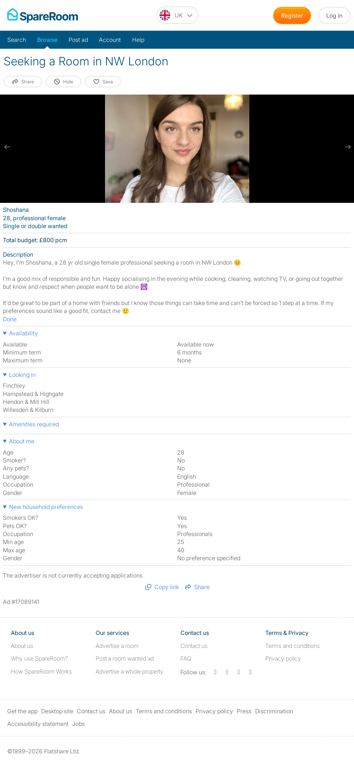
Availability (23, 333)
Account (110, 39)
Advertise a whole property (129, 671)
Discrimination (274, 711)
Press (244, 711)
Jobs (78, 723)
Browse (47, 39)
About (22, 645)
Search (16, 39)
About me (21, 441)
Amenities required (34, 424)
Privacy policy (283, 658)
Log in (334, 15)
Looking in (22, 374)
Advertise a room (117, 645)
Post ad (78, 39)
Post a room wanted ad (125, 658)
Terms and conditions (292, 645)
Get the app (22, 711)
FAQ (185, 658)
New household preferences (46, 506)
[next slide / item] (347, 147)
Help (138, 39)
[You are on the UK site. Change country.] (177, 15)
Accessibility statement (38, 723)
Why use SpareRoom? (39, 658)
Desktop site (57, 711)
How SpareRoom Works (41, 671)
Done (10, 319)
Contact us (193, 645)
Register (292, 15)
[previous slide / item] (7, 147)
